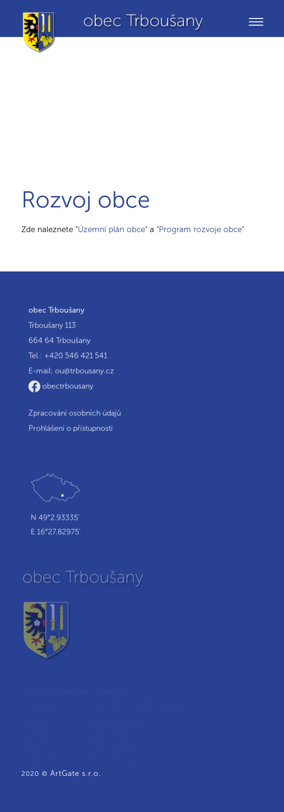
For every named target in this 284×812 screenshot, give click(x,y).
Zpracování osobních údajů (74, 413)
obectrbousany (60, 386)
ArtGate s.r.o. (75, 773)
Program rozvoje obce (200, 229)
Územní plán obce (111, 229)
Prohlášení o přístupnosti (70, 428)
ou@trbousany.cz (84, 371)
